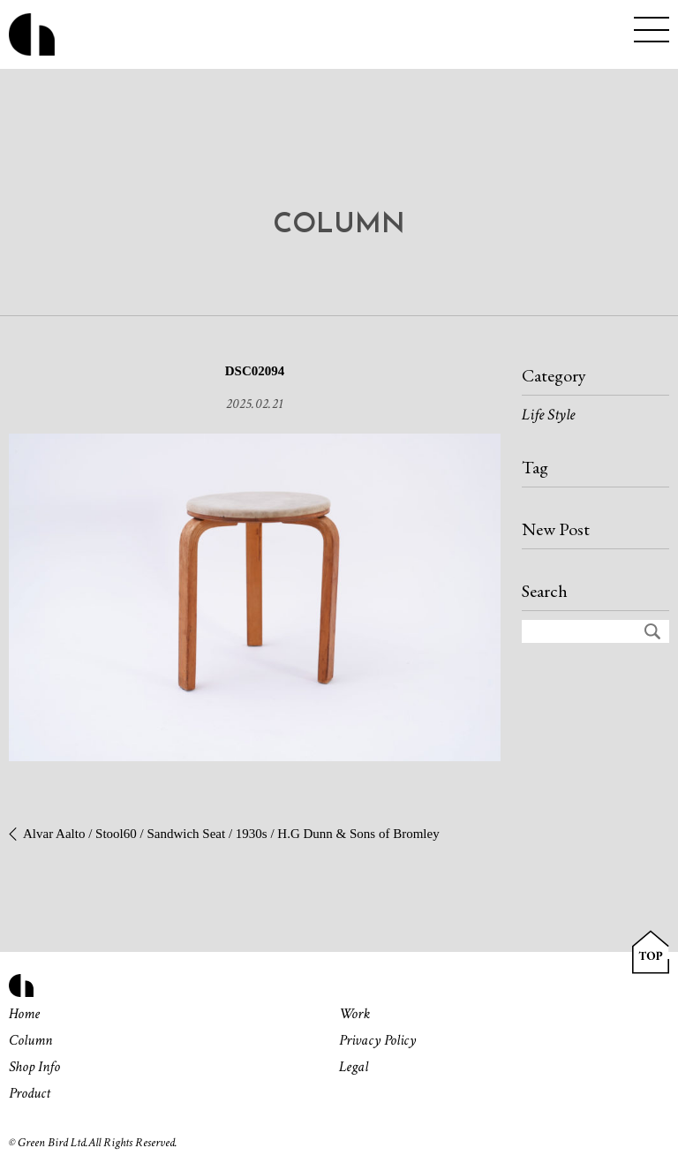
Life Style (548, 414)
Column (30, 1040)
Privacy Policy (377, 1040)
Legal (353, 1066)
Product (29, 1093)
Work (354, 1013)
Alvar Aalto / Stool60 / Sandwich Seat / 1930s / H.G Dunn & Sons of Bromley (231, 834)
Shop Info (34, 1066)
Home (24, 1013)
